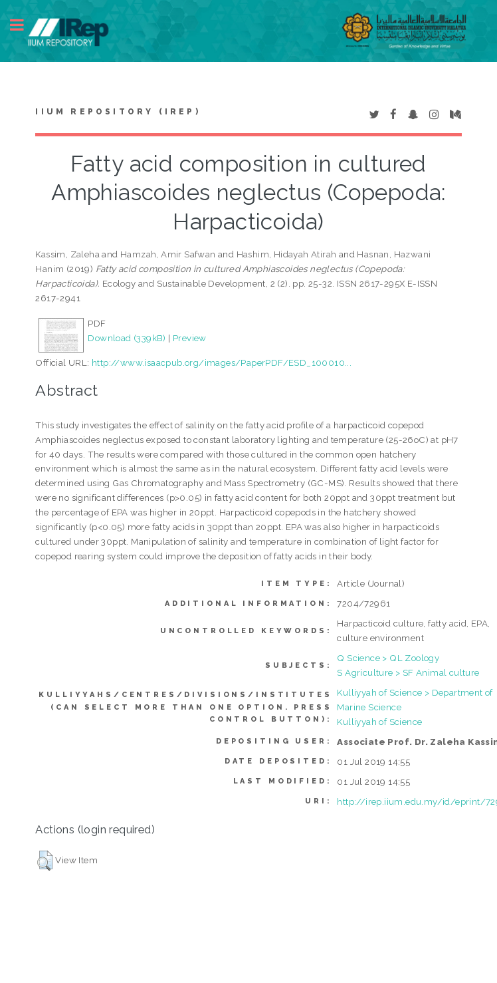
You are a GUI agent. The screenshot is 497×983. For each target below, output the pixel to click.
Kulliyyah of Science (379, 721)
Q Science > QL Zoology (388, 657)
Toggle (24, 25)
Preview (190, 338)
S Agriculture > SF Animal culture (408, 672)
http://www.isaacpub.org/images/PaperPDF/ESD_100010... (221, 362)
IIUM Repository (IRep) (117, 111)
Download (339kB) (126, 338)
